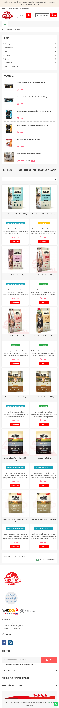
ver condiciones (34, 4)
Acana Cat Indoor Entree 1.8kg (44, 275)
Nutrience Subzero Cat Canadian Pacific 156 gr (32, 97)
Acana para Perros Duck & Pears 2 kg (44, 519)
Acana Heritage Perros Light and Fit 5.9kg (15, 459)
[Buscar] (24, 15)
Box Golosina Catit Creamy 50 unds (28, 139)
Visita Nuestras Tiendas (10, 9)
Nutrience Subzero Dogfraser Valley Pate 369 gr (32, 125)
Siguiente (51, 560)
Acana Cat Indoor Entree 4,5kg (15, 336)
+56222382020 (15, 629)
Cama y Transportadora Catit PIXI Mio (29, 154)
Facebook (4, 642)
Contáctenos (24, 9)
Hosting (49, 703)
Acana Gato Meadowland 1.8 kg (15, 397)
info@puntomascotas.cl (16, 623)
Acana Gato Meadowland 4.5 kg (43, 397)
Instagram (10, 642)
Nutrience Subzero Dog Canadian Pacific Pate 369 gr (34, 111)
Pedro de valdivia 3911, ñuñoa (13, 626)
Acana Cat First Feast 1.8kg (15, 275)
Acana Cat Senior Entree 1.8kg (44, 336)
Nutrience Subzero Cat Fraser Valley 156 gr (31, 83)
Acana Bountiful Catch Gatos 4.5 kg (43, 214)
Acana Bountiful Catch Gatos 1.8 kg (15, 214)
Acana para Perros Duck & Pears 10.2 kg (15, 520)
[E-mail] (21, 660)
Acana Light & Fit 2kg (44, 458)
